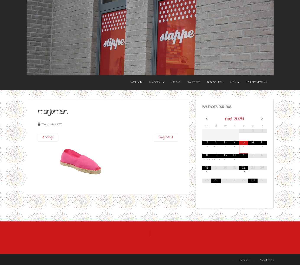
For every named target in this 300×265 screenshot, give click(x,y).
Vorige (48, 137)
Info (232, 83)
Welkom (137, 83)
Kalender (194, 83)
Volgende (166, 137)
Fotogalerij (215, 83)
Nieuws (176, 83)
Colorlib (244, 260)
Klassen (154, 83)
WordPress (267, 260)
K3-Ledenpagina (256, 83)
